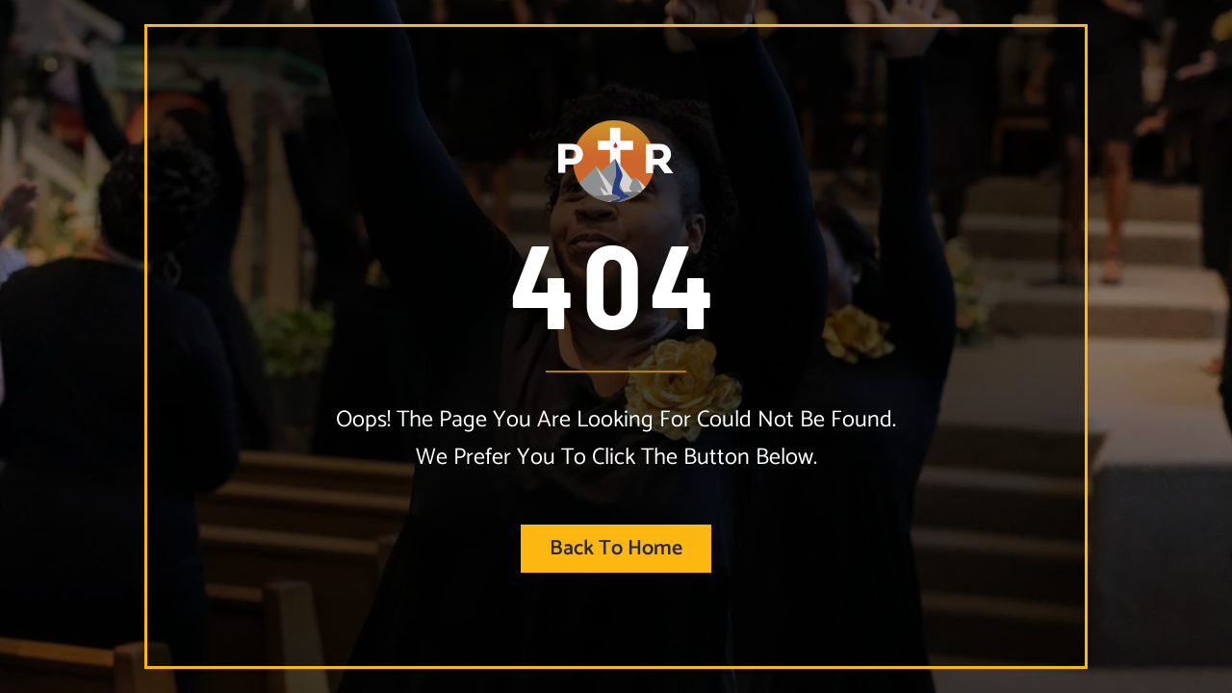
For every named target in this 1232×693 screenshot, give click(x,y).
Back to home (616, 548)
